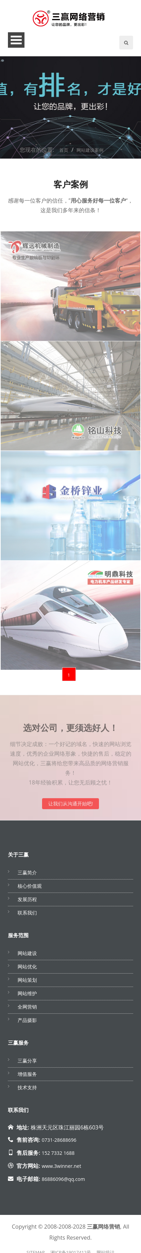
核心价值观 (30, 888)
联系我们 (27, 914)
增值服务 (27, 1076)
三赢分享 (27, 1062)
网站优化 (27, 968)
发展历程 (27, 901)
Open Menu (16, 42)
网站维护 (27, 995)
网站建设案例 (90, 152)
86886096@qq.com (63, 1181)
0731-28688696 (59, 1142)
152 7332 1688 (58, 1155)
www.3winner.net (61, 1168)
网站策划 (27, 982)
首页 (63, 152)
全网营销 (27, 1008)
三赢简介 (27, 874)
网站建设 (27, 955)
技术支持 (27, 1089)
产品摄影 (27, 1022)
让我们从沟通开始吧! (70, 808)
